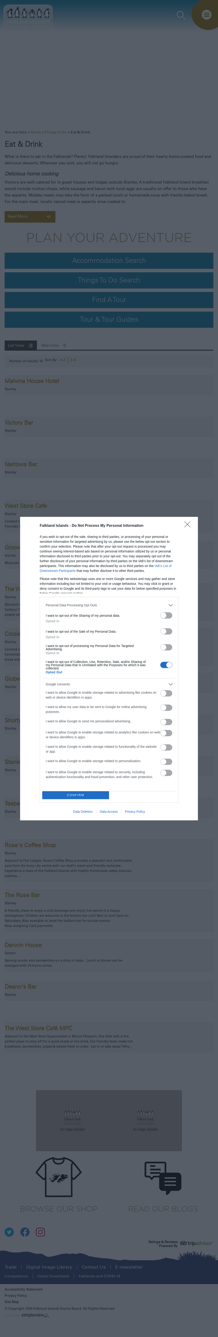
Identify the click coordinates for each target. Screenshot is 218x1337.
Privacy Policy (135, 811)
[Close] (189, 525)
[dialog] (109, 668)
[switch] (166, 615)
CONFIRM (75, 795)
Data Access (109, 811)
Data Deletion (83, 811)
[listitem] (109, 605)
